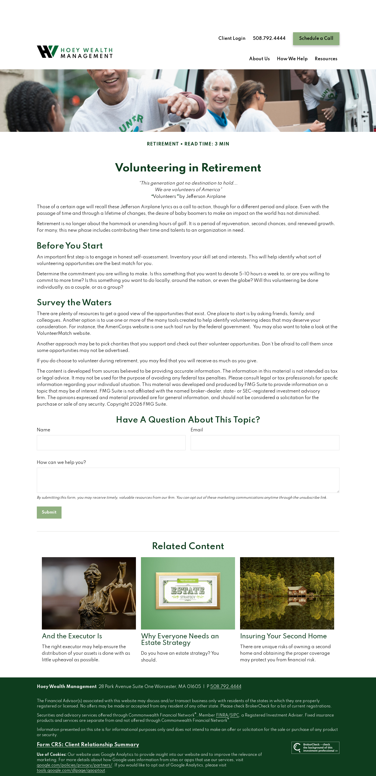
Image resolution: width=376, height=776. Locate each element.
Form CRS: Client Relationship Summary (88, 727)
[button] (259, 41)
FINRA (222, 698)
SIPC (234, 698)
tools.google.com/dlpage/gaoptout (71, 753)
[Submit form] (49, 495)
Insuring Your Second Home (283, 618)
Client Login (231, 21)
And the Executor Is (72, 618)
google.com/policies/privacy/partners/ (74, 748)
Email (197, 412)
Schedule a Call (316, 21)
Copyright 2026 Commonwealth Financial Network (140, 762)
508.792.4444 (269, 21)
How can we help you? (61, 445)
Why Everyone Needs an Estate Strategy (180, 622)
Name (43, 412)
